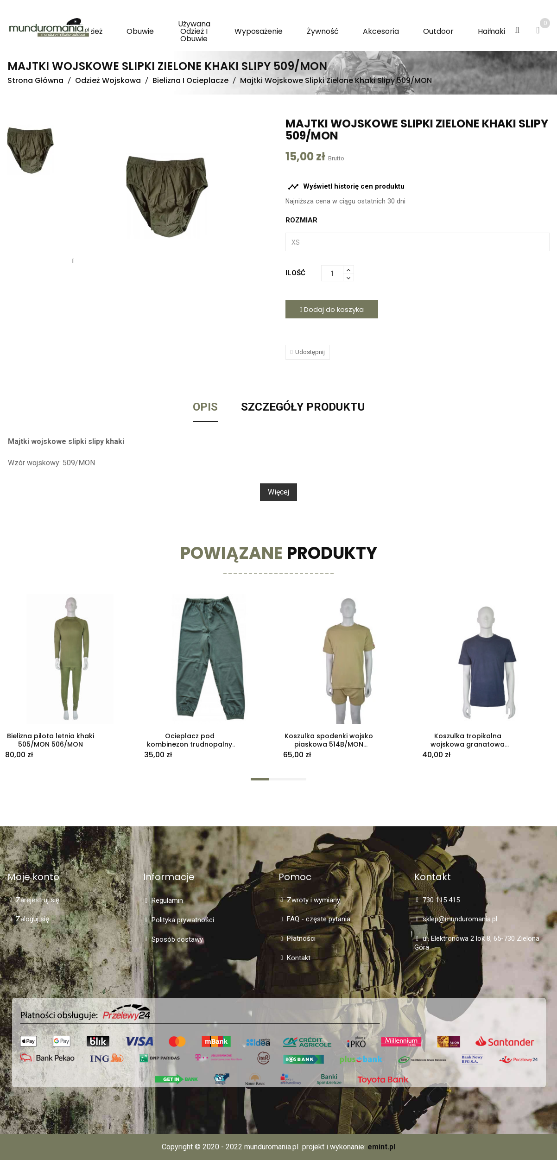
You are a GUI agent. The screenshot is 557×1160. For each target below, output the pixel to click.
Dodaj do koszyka (332, 309)
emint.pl (381, 1146)
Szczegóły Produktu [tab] (303, 407)
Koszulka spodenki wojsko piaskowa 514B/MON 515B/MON (329, 744)
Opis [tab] (205, 407)
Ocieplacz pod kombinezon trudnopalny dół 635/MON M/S (189, 744)
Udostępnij (310, 352)
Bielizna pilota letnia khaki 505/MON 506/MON (50, 740)
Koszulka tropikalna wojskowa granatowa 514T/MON (467, 744)
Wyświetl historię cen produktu (346, 186)
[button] (489, 31)
